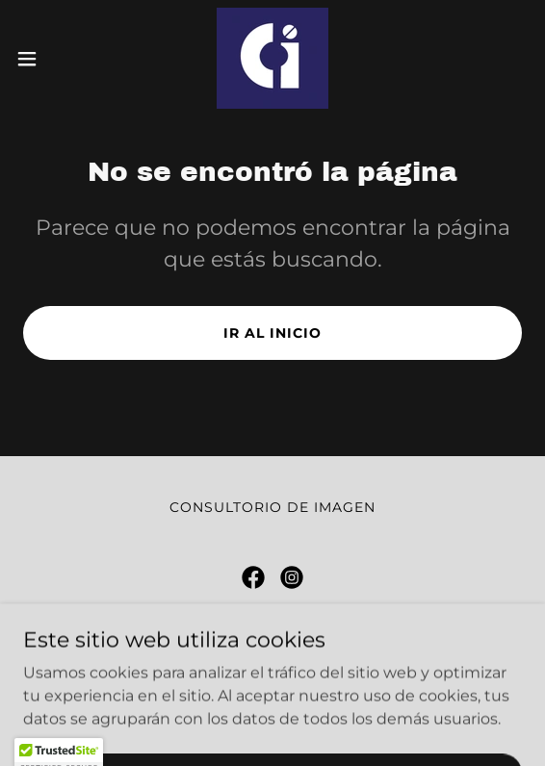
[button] (48, 58)
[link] (272, 58)
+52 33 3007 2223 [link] (317, 685)
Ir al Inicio (272, 333)
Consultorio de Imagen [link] (272, 507)
